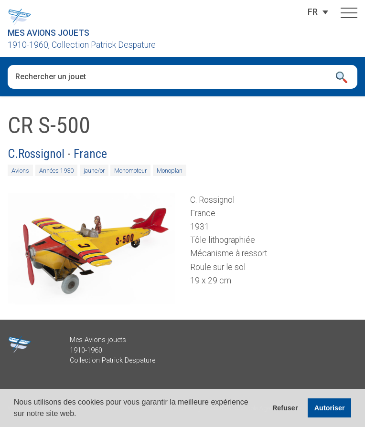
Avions (20, 170)
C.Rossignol (36, 153)
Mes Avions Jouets (48, 33)
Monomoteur (130, 170)
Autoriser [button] (329, 408)
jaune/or (94, 170)
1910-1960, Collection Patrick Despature (82, 45)
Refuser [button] (285, 408)
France (90, 153)
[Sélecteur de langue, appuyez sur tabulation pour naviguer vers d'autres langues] (312, 12)
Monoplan (169, 170)
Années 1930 (56, 170)
